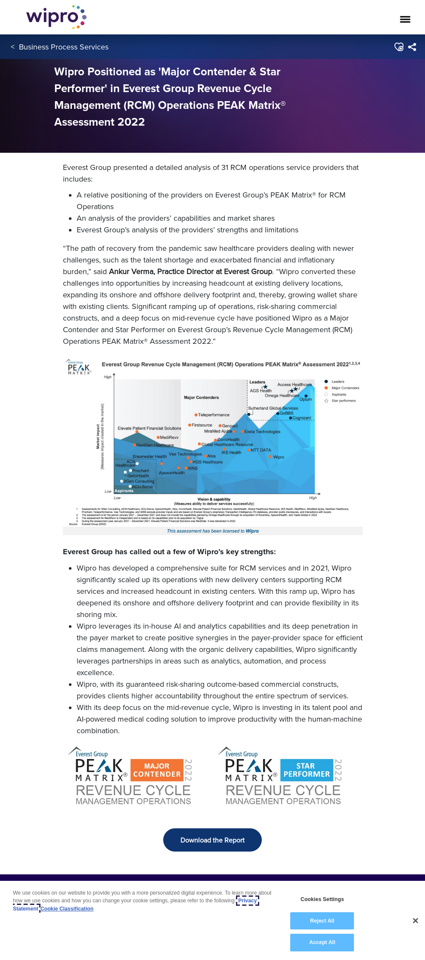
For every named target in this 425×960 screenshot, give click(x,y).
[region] (212, 920)
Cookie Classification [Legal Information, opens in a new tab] (66, 909)
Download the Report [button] (212, 840)
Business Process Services (64, 46)
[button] (398, 46)
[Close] (415, 920)
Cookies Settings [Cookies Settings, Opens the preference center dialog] (322, 899)
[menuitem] (411, 46)
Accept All (322, 942)
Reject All (322, 921)
